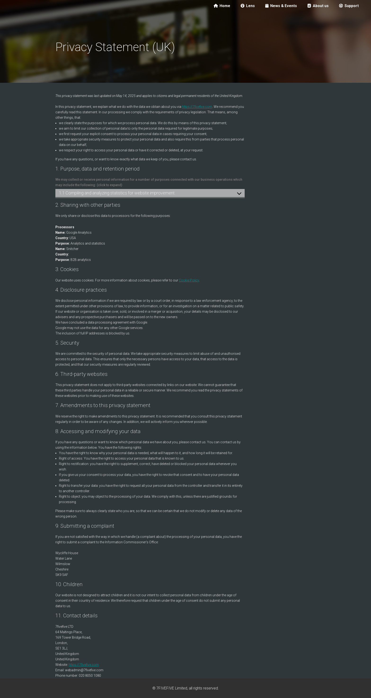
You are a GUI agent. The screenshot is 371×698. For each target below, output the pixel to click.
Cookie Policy (189, 280)
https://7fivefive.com (197, 107)
